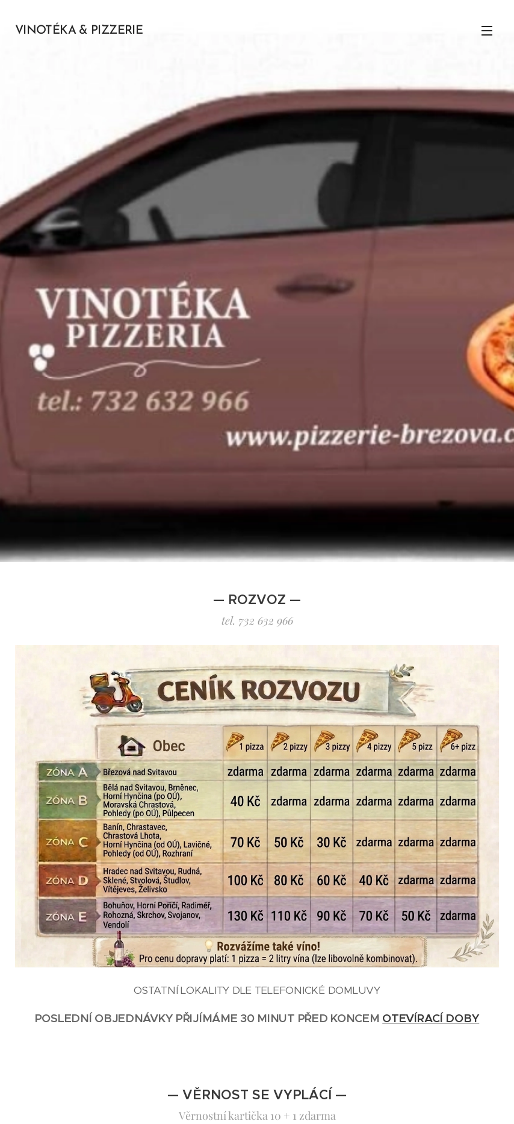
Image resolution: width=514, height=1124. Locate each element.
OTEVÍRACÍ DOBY (430, 1018)
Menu (486, 30)
